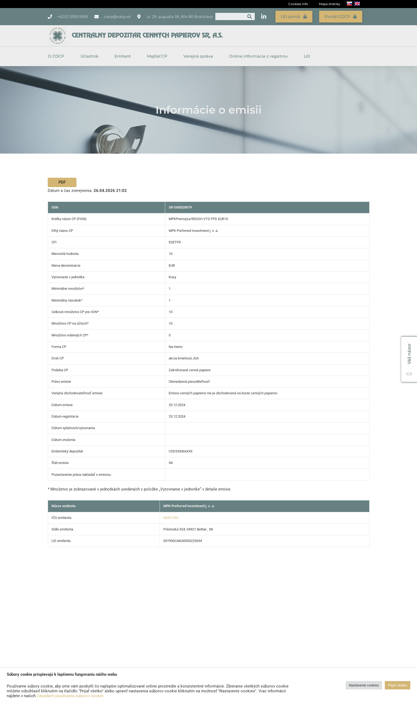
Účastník (90, 55)
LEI (307, 54)
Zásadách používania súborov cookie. (70, 695)
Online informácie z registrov (259, 55)
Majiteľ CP (158, 55)
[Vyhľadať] (249, 16)
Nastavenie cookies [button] (364, 685)
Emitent (124, 55)
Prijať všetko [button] (397, 685)
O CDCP (57, 55)
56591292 (170, 516)
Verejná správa (199, 55)
